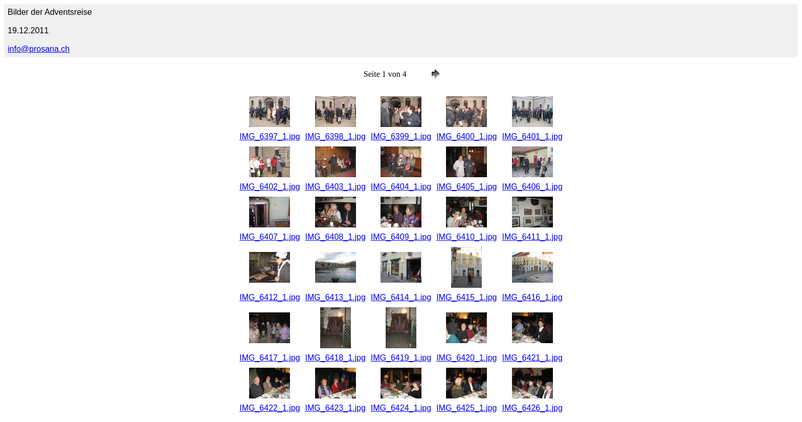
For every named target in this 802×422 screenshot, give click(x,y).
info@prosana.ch (39, 49)
